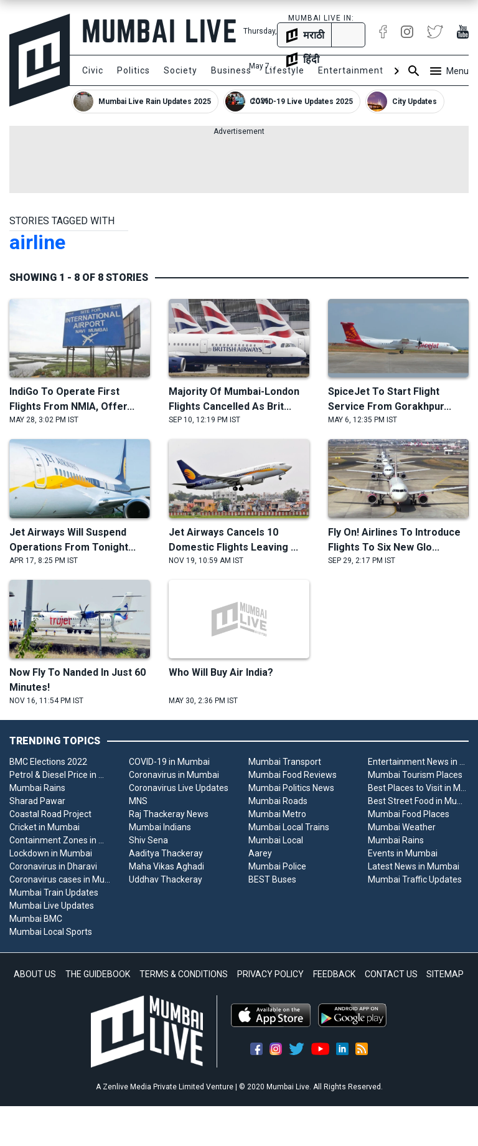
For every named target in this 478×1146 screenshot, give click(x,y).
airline (37, 242)
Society (180, 70)
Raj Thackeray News (169, 814)
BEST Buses (272, 879)
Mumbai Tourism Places (415, 775)
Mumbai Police (277, 866)
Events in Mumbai (403, 853)
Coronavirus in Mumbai (174, 775)
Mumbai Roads (277, 801)
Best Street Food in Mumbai (418, 801)
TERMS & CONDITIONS (183, 974)
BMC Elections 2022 (48, 762)
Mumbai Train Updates (53, 892)
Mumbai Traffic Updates (415, 879)
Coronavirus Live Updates (178, 788)
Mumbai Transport (284, 762)
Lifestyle (284, 70)
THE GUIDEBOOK (97, 974)
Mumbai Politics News (291, 788)
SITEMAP (445, 974)
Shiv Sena (148, 840)
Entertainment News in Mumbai (418, 762)
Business (231, 70)
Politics (133, 70)
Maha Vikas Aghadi (166, 866)
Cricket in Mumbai (44, 827)
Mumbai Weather (402, 827)
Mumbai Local (275, 840)
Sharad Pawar (37, 801)
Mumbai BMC (35, 919)
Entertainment (350, 70)
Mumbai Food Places (408, 814)
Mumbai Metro (277, 814)
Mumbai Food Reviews (292, 775)
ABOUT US (35, 974)
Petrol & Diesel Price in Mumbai (59, 775)
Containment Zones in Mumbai (59, 840)
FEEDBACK (334, 974)
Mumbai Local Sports (50, 932)
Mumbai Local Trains (288, 827)
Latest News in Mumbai (413, 866)
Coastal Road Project (50, 814)
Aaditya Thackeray (166, 853)
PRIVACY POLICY (270, 974)
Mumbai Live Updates (51, 906)
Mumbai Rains (37, 788)
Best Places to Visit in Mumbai (418, 788)
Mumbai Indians (160, 827)
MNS (138, 801)
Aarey (260, 853)
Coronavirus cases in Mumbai (59, 879)
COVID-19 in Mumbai (169, 762)
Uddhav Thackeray (165, 879)
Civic (92, 70)
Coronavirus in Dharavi (53, 866)
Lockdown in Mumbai (50, 853)
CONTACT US (391, 974)
